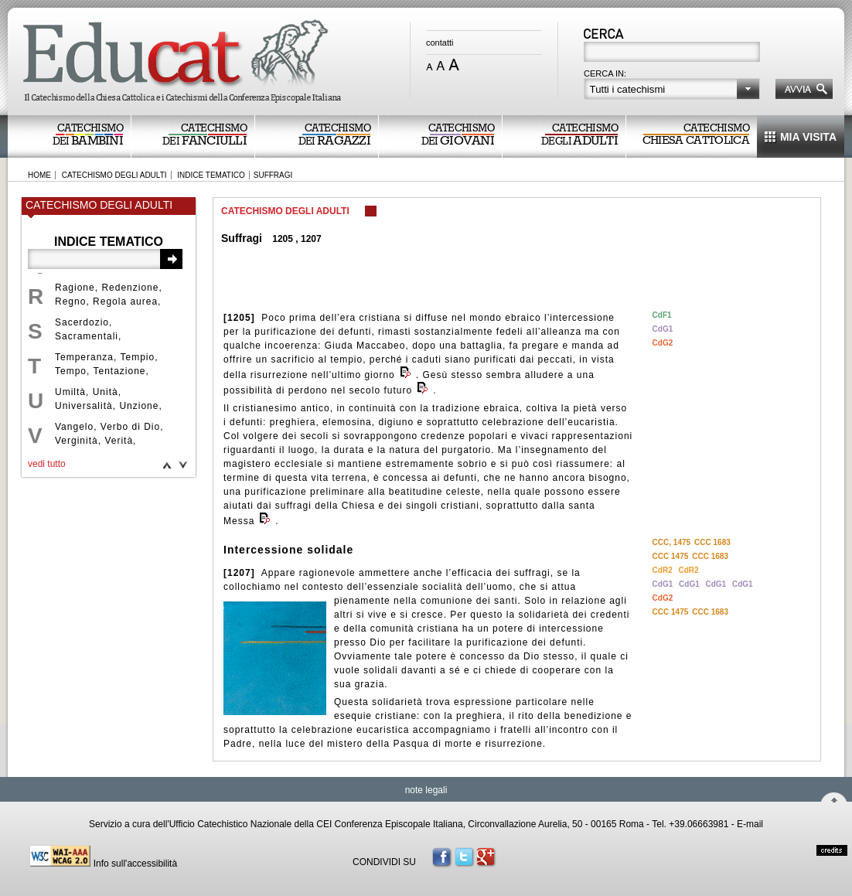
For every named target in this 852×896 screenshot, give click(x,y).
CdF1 (662, 315)
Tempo (71, 371)
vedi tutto (47, 463)
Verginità (76, 440)
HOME (39, 175)
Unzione (138, 405)
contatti (439, 42)
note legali (426, 790)
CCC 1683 (712, 542)
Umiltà (70, 392)
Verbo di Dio (130, 426)
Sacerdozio (82, 322)
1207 (311, 238)
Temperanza (84, 357)
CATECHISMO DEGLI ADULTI (114, 175)
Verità (118, 440)
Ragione (75, 287)
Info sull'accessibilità (135, 863)
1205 (282, 238)
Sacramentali (86, 336)
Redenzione (129, 287)
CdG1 (663, 329)
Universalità (84, 405)
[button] (672, 89)
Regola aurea (125, 301)
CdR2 (664, 570)
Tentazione (119, 371)
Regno (70, 301)
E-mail (750, 824)
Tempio (138, 357)
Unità (105, 392)
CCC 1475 (671, 556)
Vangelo (74, 426)
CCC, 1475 (671, 542)
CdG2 (663, 343)
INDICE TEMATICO (210, 175)
